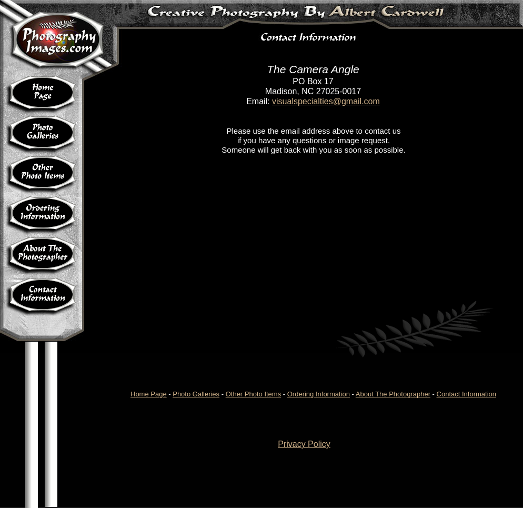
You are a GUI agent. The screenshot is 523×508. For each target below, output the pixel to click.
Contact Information (466, 394)
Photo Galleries (196, 394)
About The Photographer (393, 394)
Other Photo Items (253, 394)
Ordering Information (318, 394)
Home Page (148, 394)
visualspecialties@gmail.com (326, 101)
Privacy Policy (304, 444)
